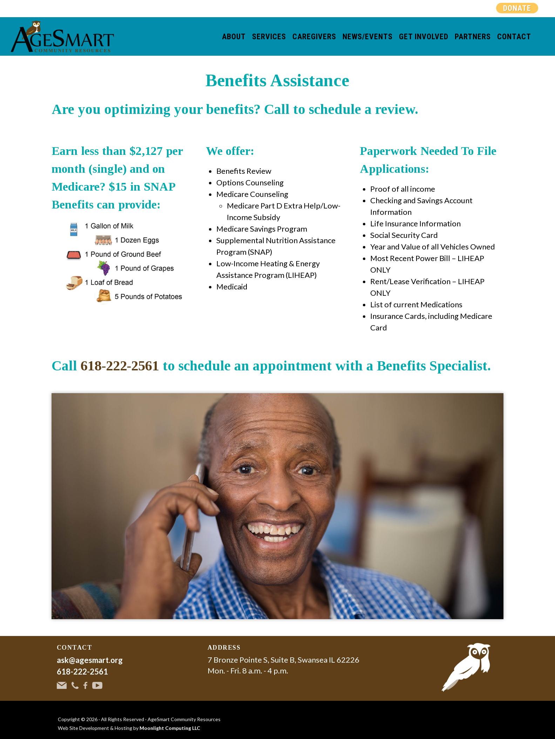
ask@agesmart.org (90, 660)
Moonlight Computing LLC (170, 728)
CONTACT (75, 647)
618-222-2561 (120, 366)
